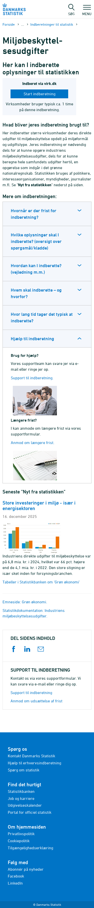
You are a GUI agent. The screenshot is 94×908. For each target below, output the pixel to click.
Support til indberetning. (32, 377)
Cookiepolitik (19, 840)
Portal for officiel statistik (29, 812)
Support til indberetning (31, 692)
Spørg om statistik (23, 770)
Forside (9, 24)
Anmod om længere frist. (32, 442)
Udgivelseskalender (25, 805)
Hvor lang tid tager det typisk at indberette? (42, 317)
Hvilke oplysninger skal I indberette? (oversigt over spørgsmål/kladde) (36, 241)
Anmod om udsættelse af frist (36, 701)
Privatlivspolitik (21, 833)
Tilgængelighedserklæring (30, 848)
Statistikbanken (21, 791)
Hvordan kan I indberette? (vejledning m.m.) (36, 269)
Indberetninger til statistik (51, 24)
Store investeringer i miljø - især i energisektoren (39, 505)
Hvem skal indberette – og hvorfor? (36, 293)
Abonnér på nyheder (26, 869)
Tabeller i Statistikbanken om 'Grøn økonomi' (41, 582)
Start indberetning (39, 93)
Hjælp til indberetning (32, 338)
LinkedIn (15, 883)
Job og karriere (21, 798)
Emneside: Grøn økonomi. (25, 602)
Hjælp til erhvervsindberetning (34, 763)
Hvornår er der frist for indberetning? (33, 214)
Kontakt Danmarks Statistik (31, 756)
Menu (86, 11)
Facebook (16, 876)
